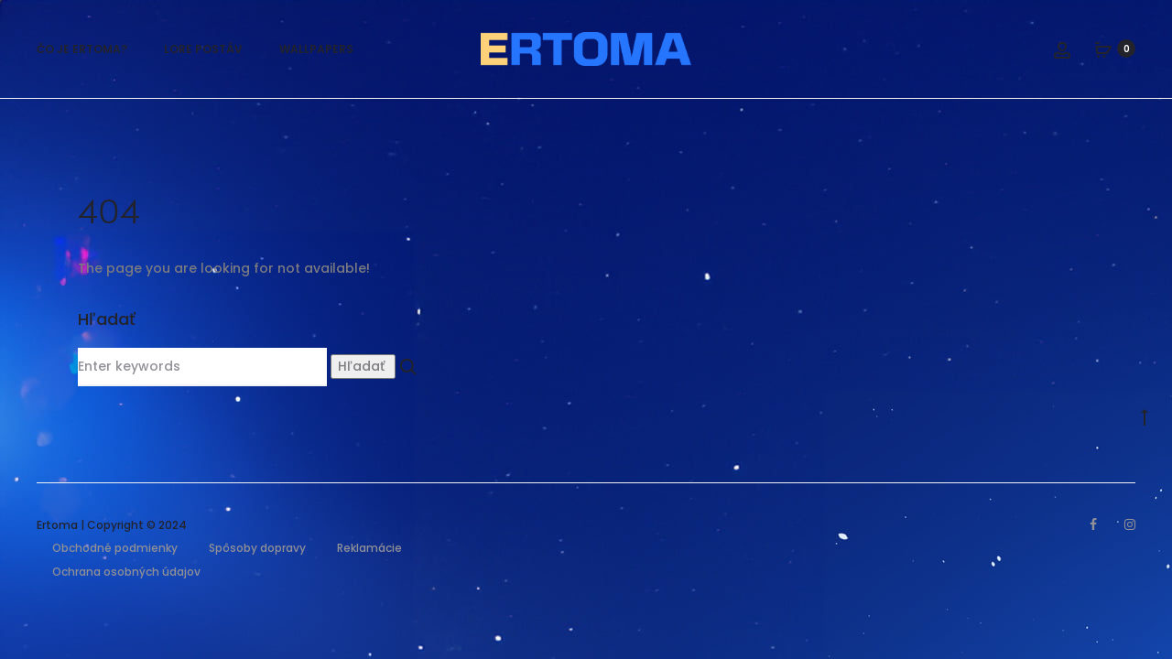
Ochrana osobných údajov (126, 571)
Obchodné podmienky (115, 548)
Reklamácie (369, 548)
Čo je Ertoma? (82, 49)
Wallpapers (316, 49)
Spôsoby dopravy (257, 548)
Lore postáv (203, 49)
